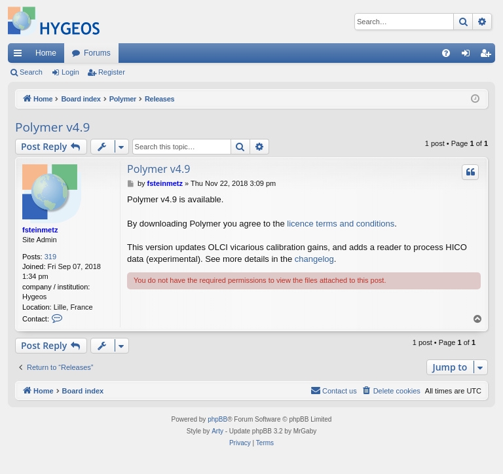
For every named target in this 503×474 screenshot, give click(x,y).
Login (70, 72)
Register (111, 72)
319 (50, 257)
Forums (97, 53)
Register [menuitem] (488, 55)
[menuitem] (446, 53)
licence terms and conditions (340, 223)
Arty (217, 431)
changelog (314, 259)
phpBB (217, 419)
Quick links (20, 55)
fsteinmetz (40, 230)
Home (45, 53)
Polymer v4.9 (52, 127)
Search (31, 72)
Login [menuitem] (468, 55)
